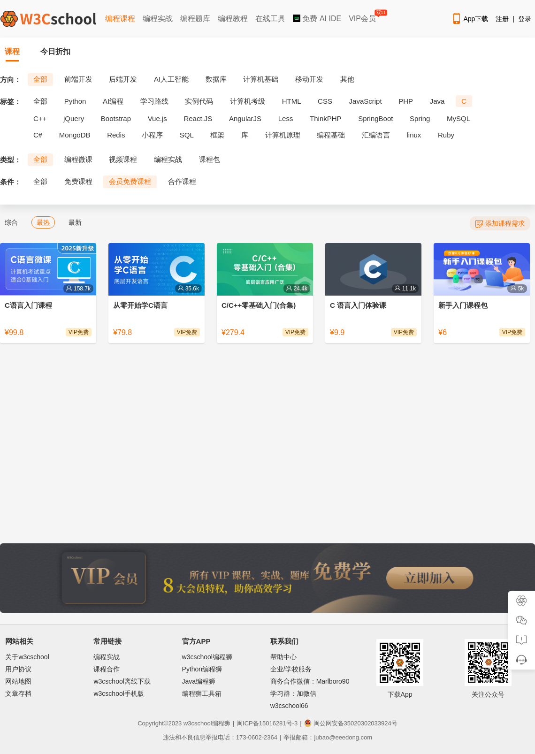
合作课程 (182, 181)
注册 (502, 19)
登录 (524, 19)
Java (437, 101)
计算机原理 (282, 135)
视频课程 (123, 159)
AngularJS (245, 118)
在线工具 (270, 19)
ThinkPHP (326, 118)
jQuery (73, 118)
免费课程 (78, 181)
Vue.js (157, 118)
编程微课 (78, 159)
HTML (291, 101)
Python (75, 101)
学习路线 (154, 101)
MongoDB (75, 135)
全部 (40, 79)
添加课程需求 (500, 224)
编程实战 (158, 19)
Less (285, 118)
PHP (405, 101)
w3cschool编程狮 (207, 657)
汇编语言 (376, 135)
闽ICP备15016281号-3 (267, 723)
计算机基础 (260, 79)
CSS (325, 101)
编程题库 (195, 19)
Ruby (446, 135)
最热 (43, 222)
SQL (187, 135)
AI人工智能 (171, 79)
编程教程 (233, 19)
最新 (75, 222)
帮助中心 (283, 657)
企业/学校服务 (291, 669)
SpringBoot (375, 118)
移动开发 (309, 79)
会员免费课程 (130, 181)
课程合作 (106, 669)
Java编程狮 (199, 681)
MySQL (458, 118)
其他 (347, 79)
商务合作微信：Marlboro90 (310, 681)
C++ (39, 118)
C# (37, 135)
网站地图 (18, 681)
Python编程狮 (202, 669)
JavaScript (365, 101)
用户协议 (18, 669)
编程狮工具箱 (202, 693)
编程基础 (331, 135)
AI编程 (113, 101)
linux (414, 135)
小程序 (152, 135)
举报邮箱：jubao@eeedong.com (327, 737)
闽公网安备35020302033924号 (350, 723)
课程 (12, 51)
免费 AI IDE (317, 19)
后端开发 (123, 79)
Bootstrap (116, 118)
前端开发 (78, 79)
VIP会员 (363, 17)
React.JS (197, 118)
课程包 (209, 159)
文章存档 (18, 693)
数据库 (216, 79)
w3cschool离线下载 (121, 681)
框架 (217, 135)
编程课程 (120, 19)
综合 (11, 222)
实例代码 (199, 101)
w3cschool (197, 723)
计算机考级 (247, 101)
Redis (116, 135)
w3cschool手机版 (118, 693)
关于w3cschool (27, 657)
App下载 (469, 19)
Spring (420, 118)
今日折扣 (55, 51)
